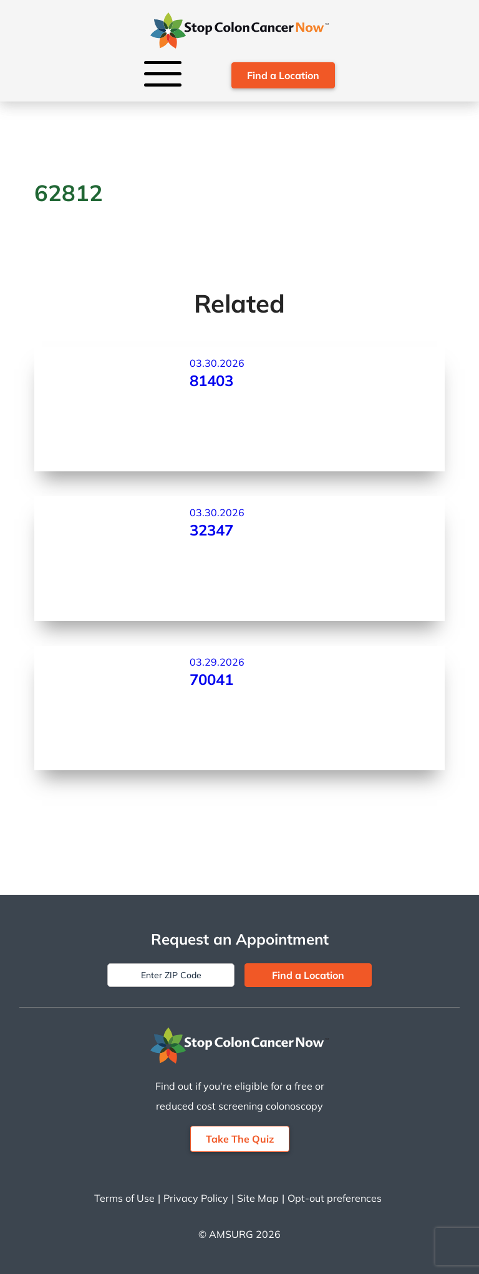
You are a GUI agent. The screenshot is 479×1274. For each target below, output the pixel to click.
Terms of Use (124, 1198)
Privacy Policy (195, 1198)
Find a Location (283, 75)
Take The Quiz (240, 1139)
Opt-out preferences (335, 1198)
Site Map (258, 1198)
